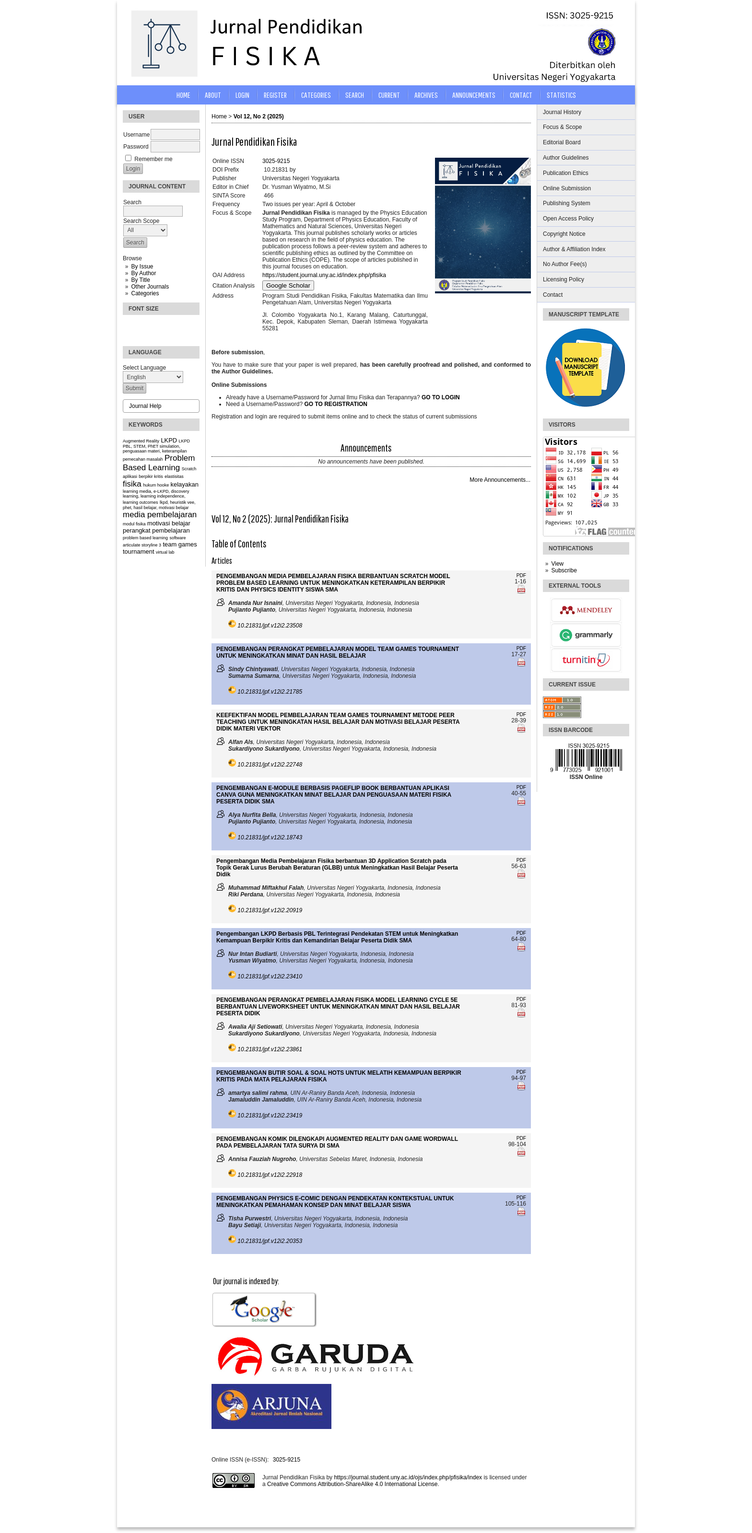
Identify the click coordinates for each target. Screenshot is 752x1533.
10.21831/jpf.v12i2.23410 (269, 976)
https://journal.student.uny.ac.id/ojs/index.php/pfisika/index (408, 1477)
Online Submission (567, 188)
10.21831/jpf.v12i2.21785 (269, 691)
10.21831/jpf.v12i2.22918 (269, 1175)
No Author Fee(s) (565, 264)
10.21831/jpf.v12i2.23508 (269, 625)
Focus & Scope (562, 127)
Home (183, 94)
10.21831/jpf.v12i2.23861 (269, 1049)
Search (354, 94)
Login (242, 94)
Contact (553, 294)
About (213, 94)
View (557, 563)
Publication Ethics (565, 173)
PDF (521, 575)
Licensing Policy (563, 279)
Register (275, 94)
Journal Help (145, 406)
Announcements (473, 94)
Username (136, 134)
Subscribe (563, 570)
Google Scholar (288, 285)
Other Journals (150, 286)
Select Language (144, 367)
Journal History (562, 112)
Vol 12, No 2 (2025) (259, 116)
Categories (145, 293)
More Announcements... (500, 479)
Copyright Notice (564, 234)
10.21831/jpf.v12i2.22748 (269, 764)
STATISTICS (561, 94)
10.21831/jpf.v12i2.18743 (269, 837)
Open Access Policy (568, 218)
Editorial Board (562, 142)
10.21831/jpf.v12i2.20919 (269, 910)
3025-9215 (276, 161)
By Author (143, 273)
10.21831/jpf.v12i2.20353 (269, 1241)
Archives (426, 94)
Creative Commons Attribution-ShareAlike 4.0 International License (352, 1484)
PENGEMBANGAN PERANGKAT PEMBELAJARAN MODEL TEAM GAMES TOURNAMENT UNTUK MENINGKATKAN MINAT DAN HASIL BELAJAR (337, 652)
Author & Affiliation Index (574, 249)
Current (389, 94)
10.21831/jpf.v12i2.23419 (269, 1115)
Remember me (153, 159)
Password (136, 146)
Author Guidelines (565, 157)
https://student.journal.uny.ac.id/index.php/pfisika (324, 275)
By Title (140, 280)
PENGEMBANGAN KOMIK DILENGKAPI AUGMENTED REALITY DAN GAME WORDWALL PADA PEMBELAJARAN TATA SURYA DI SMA (337, 1142)
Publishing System (566, 203)
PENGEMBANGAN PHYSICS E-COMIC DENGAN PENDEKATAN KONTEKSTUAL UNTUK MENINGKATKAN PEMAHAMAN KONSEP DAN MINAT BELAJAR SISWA (335, 1201)
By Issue (142, 266)
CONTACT (521, 94)
